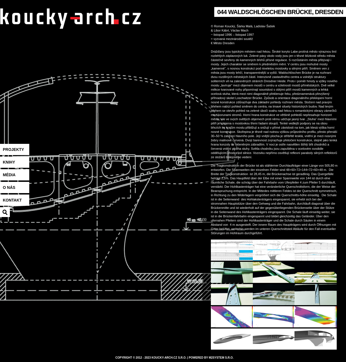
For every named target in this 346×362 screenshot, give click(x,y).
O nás (9, 187)
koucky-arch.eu (70, 25)
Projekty (13, 149)
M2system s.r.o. (221, 357)
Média (9, 175)
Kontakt (12, 200)
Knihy (9, 162)
